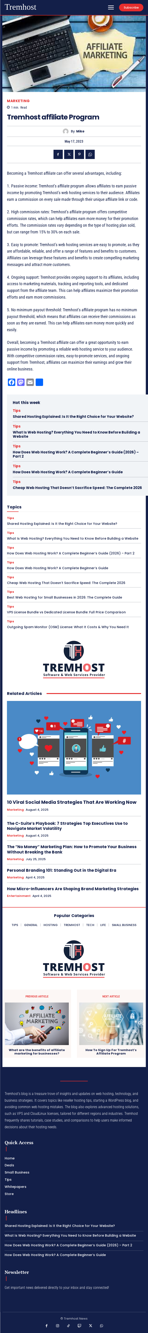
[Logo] (20, 7)
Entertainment (19, 896)
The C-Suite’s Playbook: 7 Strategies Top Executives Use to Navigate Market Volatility (67, 826)
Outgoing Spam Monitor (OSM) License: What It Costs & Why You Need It (68, 627)
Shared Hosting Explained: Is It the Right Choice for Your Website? (73, 416)
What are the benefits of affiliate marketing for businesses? (37, 1051)
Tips (17, 410)
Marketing (18, 101)
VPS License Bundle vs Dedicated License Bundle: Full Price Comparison (66, 612)
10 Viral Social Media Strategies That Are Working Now (71, 802)
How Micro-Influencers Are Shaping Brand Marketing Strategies (73, 889)
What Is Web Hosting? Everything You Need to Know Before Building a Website (76, 434)
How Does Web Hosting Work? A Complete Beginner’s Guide (68, 472)
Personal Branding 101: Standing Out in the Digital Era (61, 870)
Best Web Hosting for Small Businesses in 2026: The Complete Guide (64, 597)
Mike (80, 131)
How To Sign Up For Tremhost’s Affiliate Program (111, 1051)
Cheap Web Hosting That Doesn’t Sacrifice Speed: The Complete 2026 (77, 487)
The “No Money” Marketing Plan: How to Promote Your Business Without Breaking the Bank (72, 849)
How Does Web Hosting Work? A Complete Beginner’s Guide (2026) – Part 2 (76, 454)
